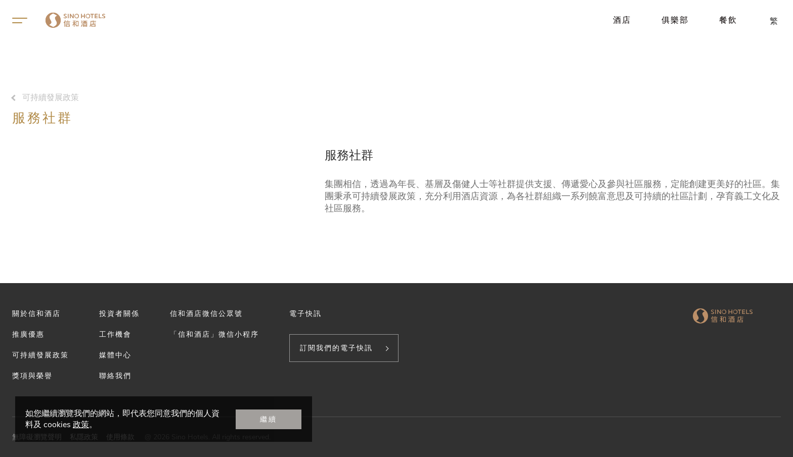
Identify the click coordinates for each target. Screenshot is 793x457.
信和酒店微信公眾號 (206, 313)
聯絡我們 (115, 376)
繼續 (268, 419)
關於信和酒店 (36, 313)
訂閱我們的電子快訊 (336, 348)
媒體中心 (115, 355)
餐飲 (728, 20)
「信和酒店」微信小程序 (214, 334)
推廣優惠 (28, 334)
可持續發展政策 (50, 97)
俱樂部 (675, 20)
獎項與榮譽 (32, 376)
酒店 (622, 20)
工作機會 (115, 334)
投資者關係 (119, 313)
